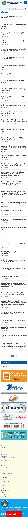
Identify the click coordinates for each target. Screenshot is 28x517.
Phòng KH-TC (4, 488)
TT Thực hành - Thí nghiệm (7, 473)
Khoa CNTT (3, 465)
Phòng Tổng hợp (4, 486)
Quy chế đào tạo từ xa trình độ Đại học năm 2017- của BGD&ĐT (13, 138)
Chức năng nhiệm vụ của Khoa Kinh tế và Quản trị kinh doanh (13, 112)
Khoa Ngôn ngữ (4, 467)
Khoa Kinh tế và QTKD (6, 471)
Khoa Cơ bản (4, 460)
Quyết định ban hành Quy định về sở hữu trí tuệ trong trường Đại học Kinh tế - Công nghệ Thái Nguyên (14, 121)
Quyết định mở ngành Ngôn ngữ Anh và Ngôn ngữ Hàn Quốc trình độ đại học (14, 293)
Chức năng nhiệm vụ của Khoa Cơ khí (13, 105)
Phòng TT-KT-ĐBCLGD (6, 485)
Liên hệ (2, 492)
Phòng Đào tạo (4, 479)
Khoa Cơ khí (3, 462)
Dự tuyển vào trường (5, 494)
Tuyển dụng (3, 496)
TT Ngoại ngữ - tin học (6, 475)
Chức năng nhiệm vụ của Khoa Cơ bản (13, 74)
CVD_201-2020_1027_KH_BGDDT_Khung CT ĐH (13, 236)
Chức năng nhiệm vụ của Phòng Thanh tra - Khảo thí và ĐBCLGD (13, 260)
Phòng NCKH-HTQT (5, 481)
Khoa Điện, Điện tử (5, 463)
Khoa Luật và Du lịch (5, 470)
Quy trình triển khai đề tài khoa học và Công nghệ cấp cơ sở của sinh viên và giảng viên (13, 147)
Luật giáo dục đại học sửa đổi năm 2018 (14, 276)
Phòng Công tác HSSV (6, 483)
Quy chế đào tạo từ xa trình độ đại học (13, 320)
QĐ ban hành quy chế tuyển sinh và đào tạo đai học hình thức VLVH (12, 313)
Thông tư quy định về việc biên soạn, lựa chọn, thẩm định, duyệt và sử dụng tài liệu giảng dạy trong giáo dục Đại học (13, 194)
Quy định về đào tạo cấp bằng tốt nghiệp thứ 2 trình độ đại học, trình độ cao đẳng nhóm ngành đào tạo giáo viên (13, 303)
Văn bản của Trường (8, 366)
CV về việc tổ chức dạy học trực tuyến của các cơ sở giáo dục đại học (13, 164)
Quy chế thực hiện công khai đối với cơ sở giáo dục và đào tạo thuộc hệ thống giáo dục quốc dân (13, 284)
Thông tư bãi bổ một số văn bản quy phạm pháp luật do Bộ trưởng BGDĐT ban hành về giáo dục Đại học (13, 173)
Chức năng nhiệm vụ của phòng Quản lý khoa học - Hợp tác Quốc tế (13, 49)
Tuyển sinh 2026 (14, 514)
